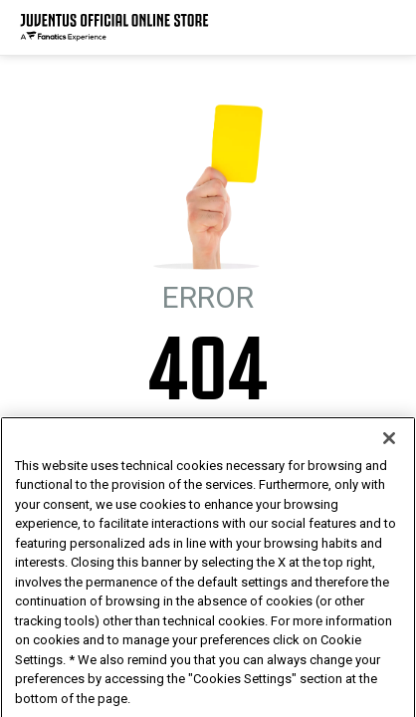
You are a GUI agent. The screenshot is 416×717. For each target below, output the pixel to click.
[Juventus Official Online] (114, 27)
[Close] (389, 470)
